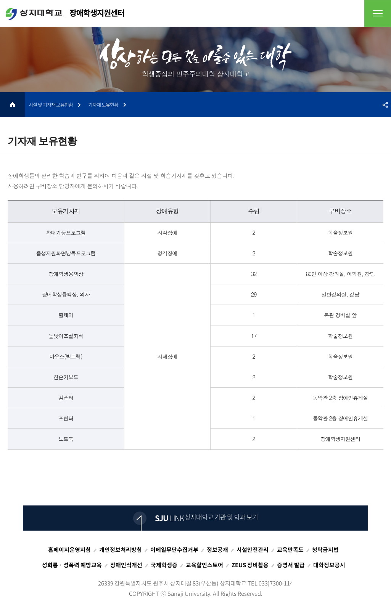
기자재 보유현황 (103, 104)
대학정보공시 (329, 565)
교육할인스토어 (204, 565)
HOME (12, 104)
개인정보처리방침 (120, 549)
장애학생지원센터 (65, 13)
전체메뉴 (377, 13)
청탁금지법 (325, 549)
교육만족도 (290, 549)
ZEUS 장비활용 (250, 565)
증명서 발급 (291, 565)
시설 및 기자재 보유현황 (51, 104)
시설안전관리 (253, 549)
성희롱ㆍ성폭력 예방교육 (72, 565)
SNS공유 (385, 104)
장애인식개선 (126, 565)
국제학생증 (164, 565)
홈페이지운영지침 (69, 549)
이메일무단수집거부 (174, 549)
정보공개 (217, 549)
